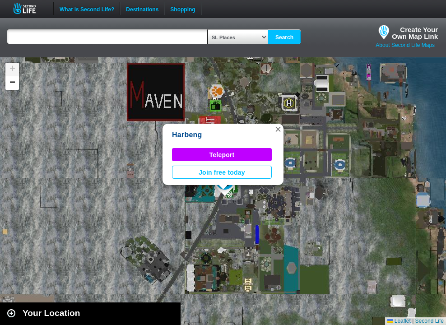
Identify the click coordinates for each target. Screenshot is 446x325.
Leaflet (398, 321)
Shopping (182, 8)
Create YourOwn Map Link (415, 33)
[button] (278, 129)
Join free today (222, 172)
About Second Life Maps (405, 45)
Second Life (29, 8)
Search (284, 37)
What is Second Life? (87, 8)
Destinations (142, 8)
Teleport (222, 154)
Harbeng (187, 135)
